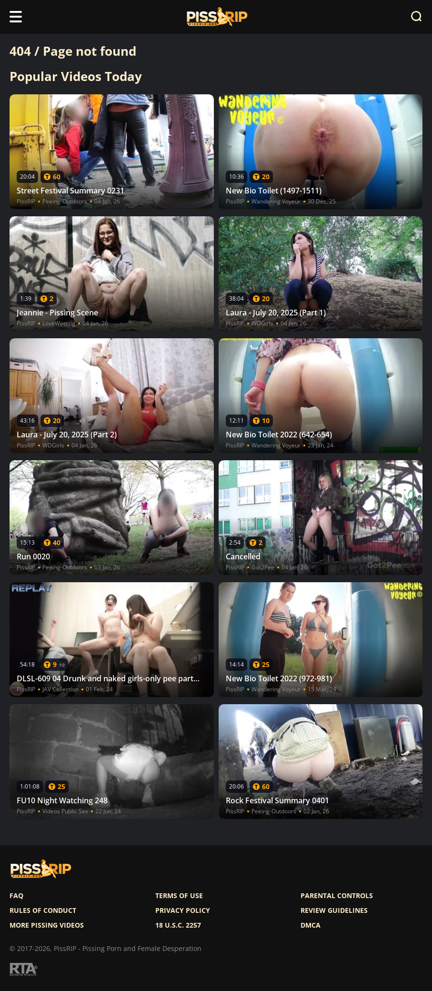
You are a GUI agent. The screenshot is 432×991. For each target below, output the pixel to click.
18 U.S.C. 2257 (178, 925)
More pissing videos (47, 925)
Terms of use (179, 895)
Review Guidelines (334, 910)
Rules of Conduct (43, 910)
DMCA (311, 925)
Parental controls (337, 895)
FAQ (16, 895)
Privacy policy (182, 910)
